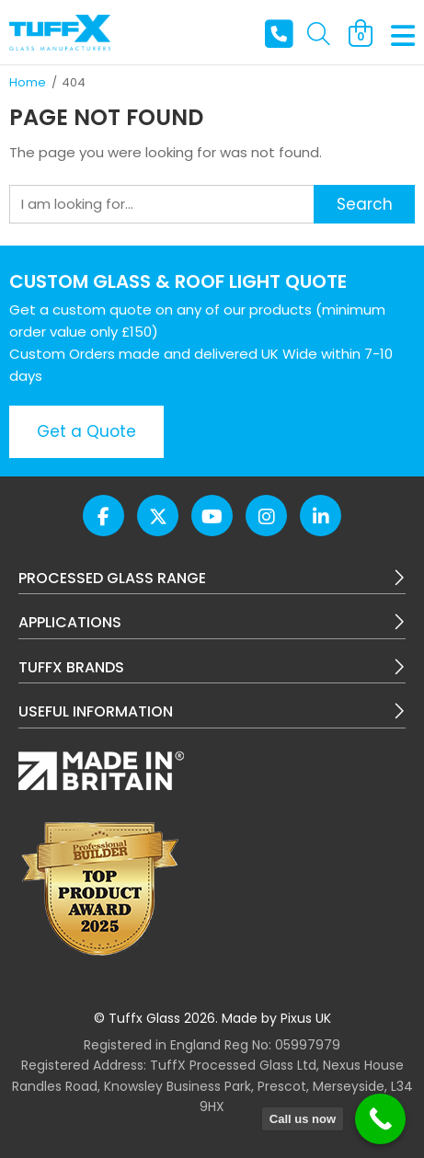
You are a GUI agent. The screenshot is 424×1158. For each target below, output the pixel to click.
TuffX (59, 32)
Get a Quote (86, 431)
